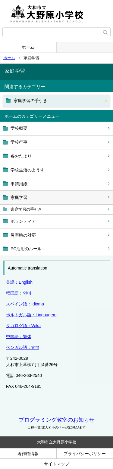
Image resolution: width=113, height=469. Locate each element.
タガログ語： (23, 325)
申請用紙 (19, 183)
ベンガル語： (22, 347)
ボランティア (23, 221)
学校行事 (19, 142)
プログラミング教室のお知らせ (57, 420)
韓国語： (18, 293)
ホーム (28, 47)
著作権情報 (28, 453)
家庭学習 (19, 197)
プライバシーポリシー (85, 453)
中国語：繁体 (18, 336)
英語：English (19, 282)
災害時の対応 (23, 235)
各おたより (21, 156)
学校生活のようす (27, 170)
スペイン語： (25, 304)
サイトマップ (56, 463)
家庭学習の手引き (26, 209)
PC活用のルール (26, 248)
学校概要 (19, 128)
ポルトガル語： (31, 314)
